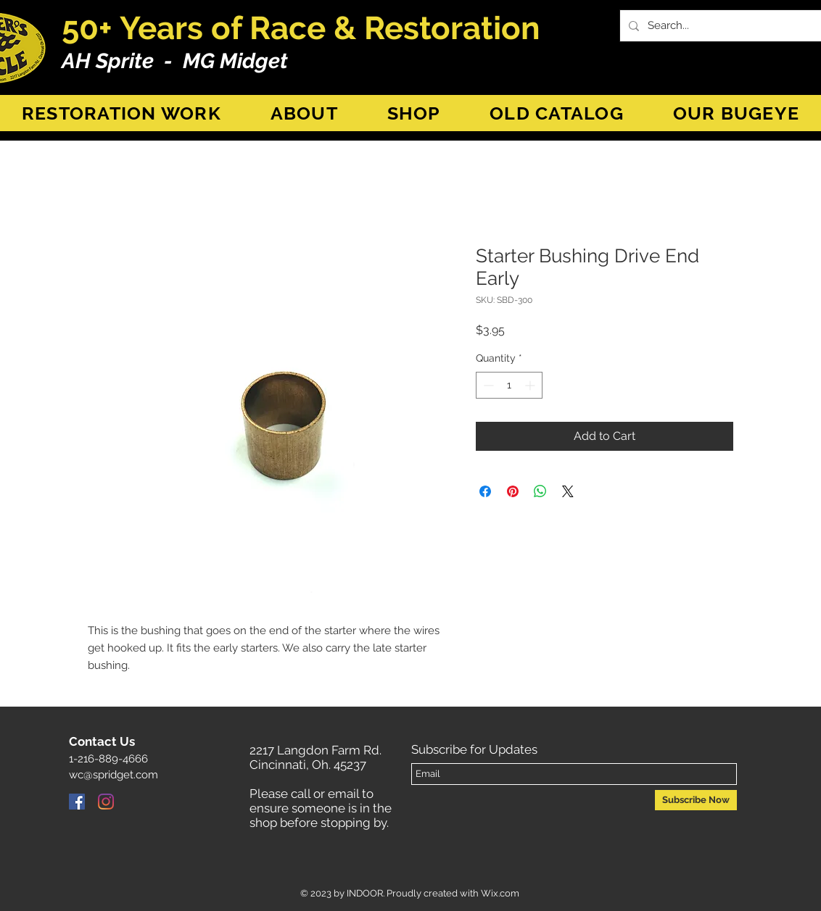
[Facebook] (77, 802)
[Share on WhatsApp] (540, 491)
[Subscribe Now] (696, 800)
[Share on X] (568, 491)
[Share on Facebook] (485, 491)
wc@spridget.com (113, 774)
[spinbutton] (509, 385)
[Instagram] (106, 802)
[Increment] (531, 385)
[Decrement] (487, 385)
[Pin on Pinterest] (512, 491)
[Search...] (728, 25)
